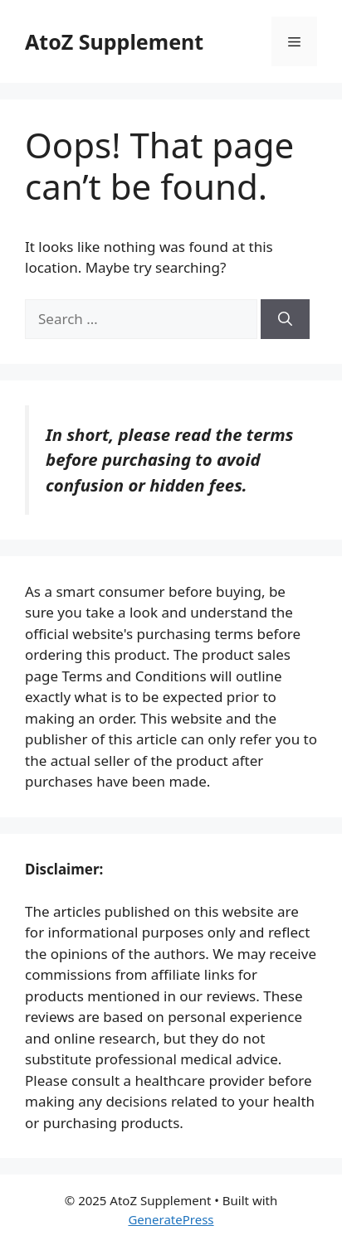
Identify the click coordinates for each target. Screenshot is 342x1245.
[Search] (285, 319)
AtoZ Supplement (114, 41)
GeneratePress (170, 1219)
